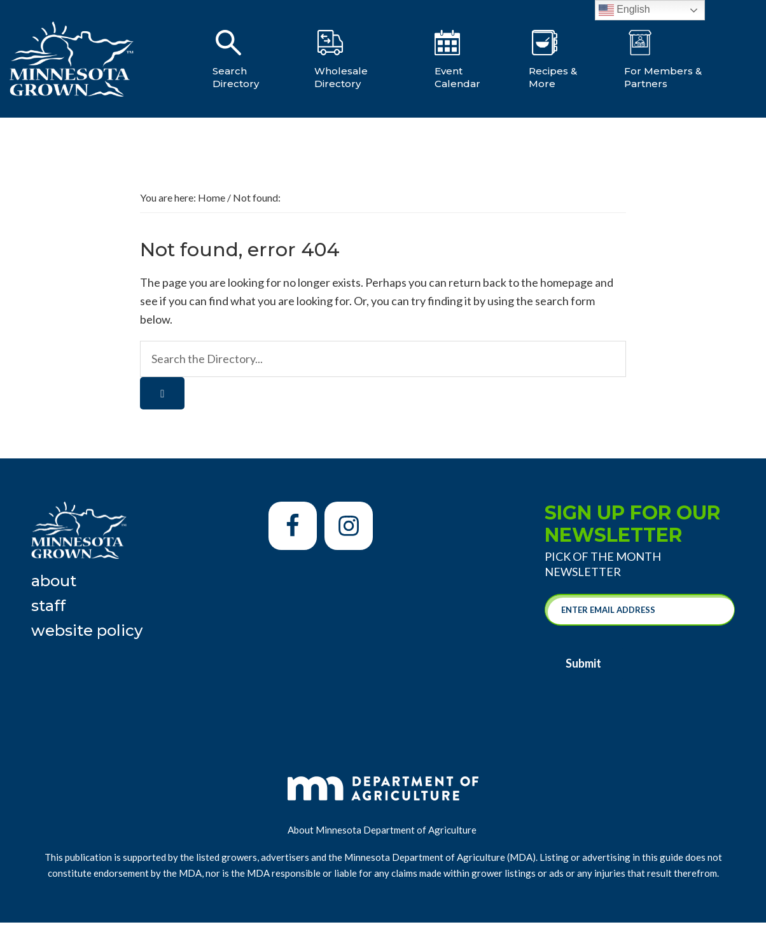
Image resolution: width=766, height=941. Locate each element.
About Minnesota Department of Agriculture (383, 829)
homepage (566, 282)
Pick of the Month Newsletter (603, 563)
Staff (48, 605)
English (624, 10)
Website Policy (87, 630)
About (53, 581)
